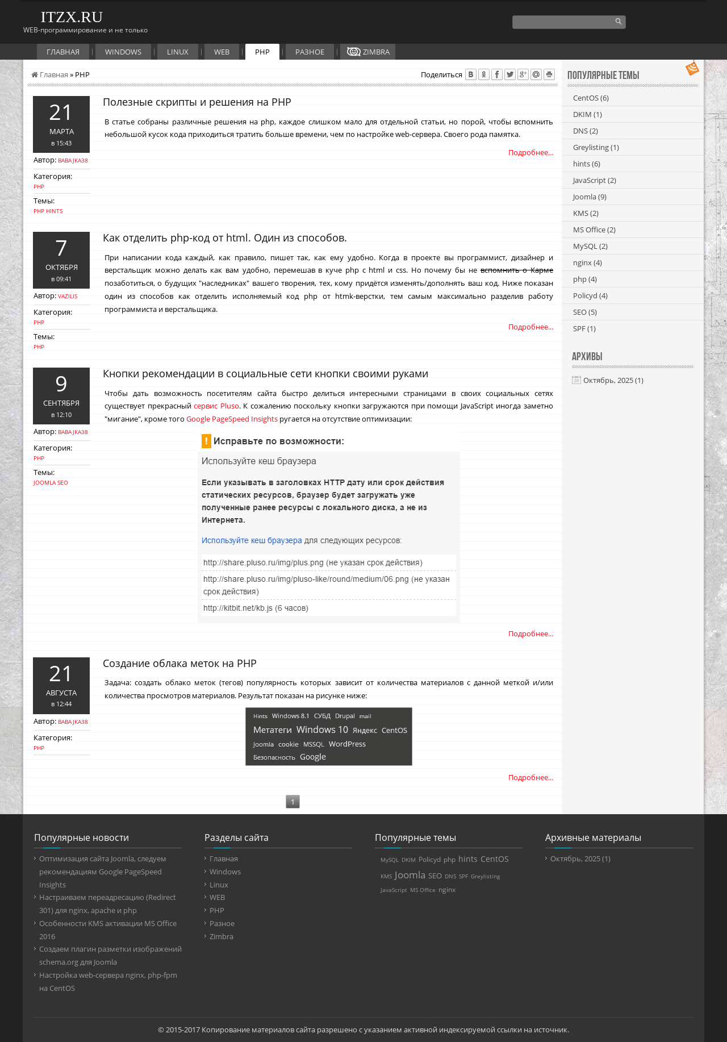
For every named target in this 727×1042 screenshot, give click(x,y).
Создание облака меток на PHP (180, 663)
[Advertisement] (632, 518)
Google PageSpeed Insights (232, 419)
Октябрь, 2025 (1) (613, 380)
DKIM (587, 114)
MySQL (590, 246)
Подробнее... (530, 152)
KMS (586, 213)
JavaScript (594, 180)
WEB (221, 52)
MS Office (594, 229)
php (39, 211)
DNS (585, 131)
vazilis (67, 296)
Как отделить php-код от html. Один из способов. (225, 237)
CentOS (591, 98)
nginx (587, 262)
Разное (309, 52)
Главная (63, 52)
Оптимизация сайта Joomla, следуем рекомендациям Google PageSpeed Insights (102, 871)
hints (54, 211)
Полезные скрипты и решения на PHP (197, 102)
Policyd (590, 295)
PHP (262, 52)
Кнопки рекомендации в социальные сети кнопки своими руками (265, 373)
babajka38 (73, 160)
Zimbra (376, 52)
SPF (584, 328)
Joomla (45, 482)
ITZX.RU (72, 17)
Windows (123, 52)
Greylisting (596, 147)
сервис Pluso (216, 406)
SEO (62, 482)
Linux (178, 52)
